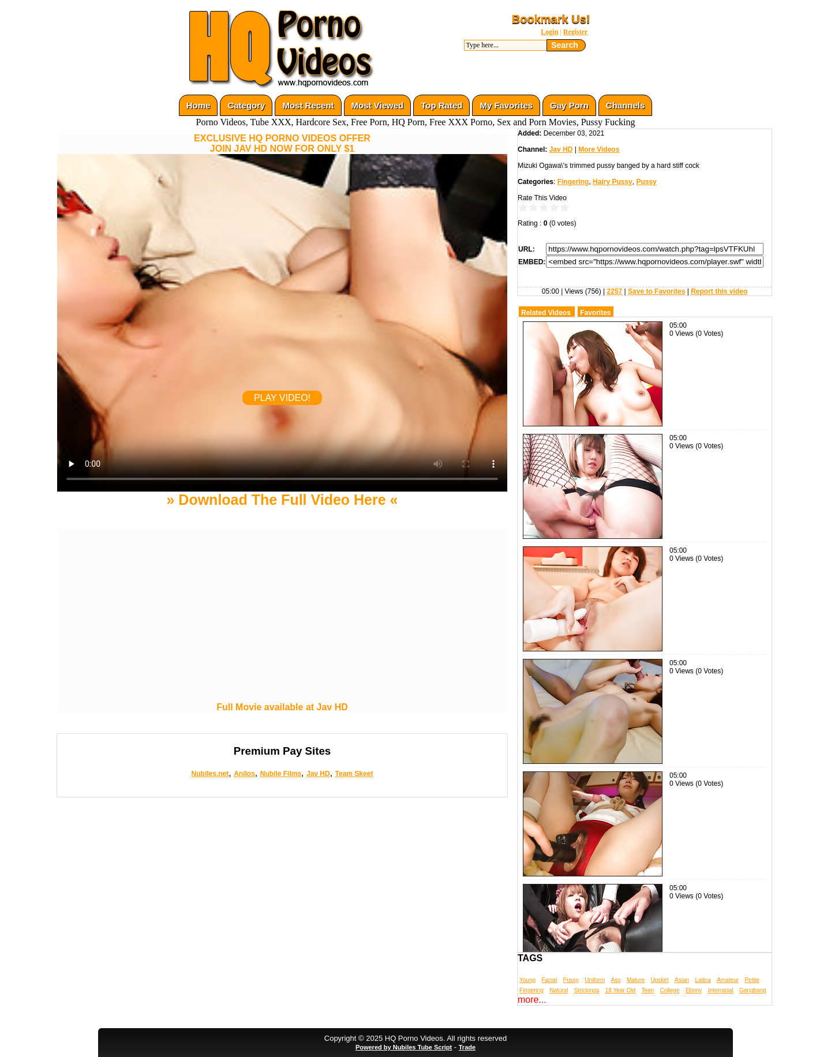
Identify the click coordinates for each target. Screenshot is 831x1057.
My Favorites (506, 105)
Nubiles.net (210, 774)
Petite (751, 980)
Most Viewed (377, 105)
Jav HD (318, 774)
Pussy (646, 182)
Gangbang (752, 990)
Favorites (595, 313)
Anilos (244, 774)
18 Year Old (620, 990)
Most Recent (308, 105)
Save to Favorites (656, 291)
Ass (616, 980)
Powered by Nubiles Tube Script (403, 1047)
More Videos (598, 149)
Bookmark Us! (551, 19)
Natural (558, 990)
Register (575, 32)
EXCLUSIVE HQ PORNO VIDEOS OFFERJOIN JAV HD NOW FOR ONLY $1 (282, 143)
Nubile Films (280, 774)
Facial (549, 980)
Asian (682, 980)
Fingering (573, 182)
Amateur (728, 980)
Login (549, 32)
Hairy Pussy (612, 182)
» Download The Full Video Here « (282, 500)
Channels (625, 105)
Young (527, 980)
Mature (636, 980)
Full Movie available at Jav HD (282, 707)
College (670, 990)
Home (198, 105)
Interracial (720, 990)
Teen (647, 990)
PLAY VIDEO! (282, 398)
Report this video (719, 291)
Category (246, 105)
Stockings (586, 990)
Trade (467, 1047)
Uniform (595, 980)
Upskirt (659, 980)
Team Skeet (354, 774)
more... (532, 999)
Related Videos (546, 313)
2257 (615, 291)
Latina (703, 980)
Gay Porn (569, 105)
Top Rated (441, 105)
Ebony (694, 990)
